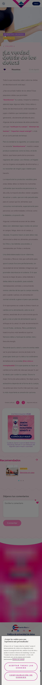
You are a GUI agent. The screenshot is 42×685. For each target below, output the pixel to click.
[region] (21, 660)
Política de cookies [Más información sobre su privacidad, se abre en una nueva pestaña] (18, 659)
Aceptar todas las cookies (21, 667)
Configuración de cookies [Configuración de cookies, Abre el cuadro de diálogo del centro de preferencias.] (21, 676)
